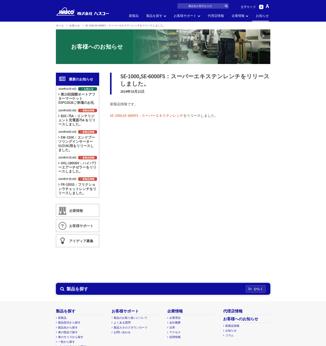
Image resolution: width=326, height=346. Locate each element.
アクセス (175, 332)
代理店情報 (216, 16)
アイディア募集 (81, 241)
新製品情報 (88, 110)
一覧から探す (66, 342)
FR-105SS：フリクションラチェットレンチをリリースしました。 (77, 188)
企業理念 (175, 318)
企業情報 (238, 16)
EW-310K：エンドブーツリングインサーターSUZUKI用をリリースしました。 (76, 143)
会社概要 (175, 322)
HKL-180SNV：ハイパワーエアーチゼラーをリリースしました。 (77, 167)
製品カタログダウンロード (131, 327)
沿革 (172, 327)
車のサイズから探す (70, 337)
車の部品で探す (68, 332)
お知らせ (262, 16)
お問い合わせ (122, 332)
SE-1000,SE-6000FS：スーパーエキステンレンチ (146, 115)
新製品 (134, 16)
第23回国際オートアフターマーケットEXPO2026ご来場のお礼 (76, 98)
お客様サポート (185, 16)
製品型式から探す (69, 322)
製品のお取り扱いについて (131, 318)
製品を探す (154, 16)
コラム (229, 335)
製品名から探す (68, 327)
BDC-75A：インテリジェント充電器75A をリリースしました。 (77, 120)
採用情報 (175, 337)
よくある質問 (122, 322)
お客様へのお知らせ (240, 318)
